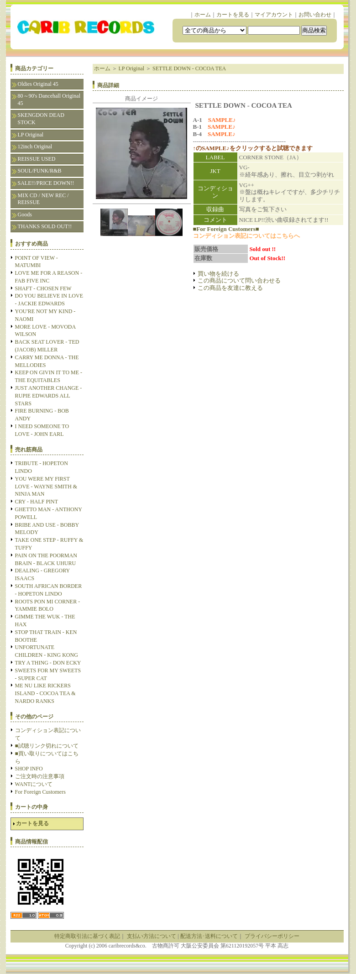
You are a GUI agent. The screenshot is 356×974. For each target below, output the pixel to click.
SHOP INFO (29, 768)
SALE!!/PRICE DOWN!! (46, 183)
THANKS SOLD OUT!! (45, 226)
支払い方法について (151, 936)
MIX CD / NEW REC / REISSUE (43, 199)
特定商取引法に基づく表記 (87, 936)
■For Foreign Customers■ (226, 228)
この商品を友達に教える (230, 287)
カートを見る (232, 14)
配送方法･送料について (209, 936)
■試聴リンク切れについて (47, 746)
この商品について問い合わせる (239, 280)
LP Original (31, 134)
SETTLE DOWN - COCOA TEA (189, 68)
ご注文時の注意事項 (39, 776)
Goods (25, 214)
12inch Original (35, 146)
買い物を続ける (218, 273)
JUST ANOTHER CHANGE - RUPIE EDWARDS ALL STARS (48, 396)
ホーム (202, 14)
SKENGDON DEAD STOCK (41, 119)
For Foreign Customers (40, 792)
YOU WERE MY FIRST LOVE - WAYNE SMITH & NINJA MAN (46, 486)
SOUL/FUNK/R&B (40, 171)
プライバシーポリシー (272, 936)
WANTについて (34, 784)
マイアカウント (274, 14)
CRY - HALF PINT (36, 501)
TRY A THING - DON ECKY (48, 663)
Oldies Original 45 (38, 84)
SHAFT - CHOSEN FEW (43, 288)
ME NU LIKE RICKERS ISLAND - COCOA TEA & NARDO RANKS (45, 693)
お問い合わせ (314, 14)
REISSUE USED (37, 159)
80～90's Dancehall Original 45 (49, 99)
